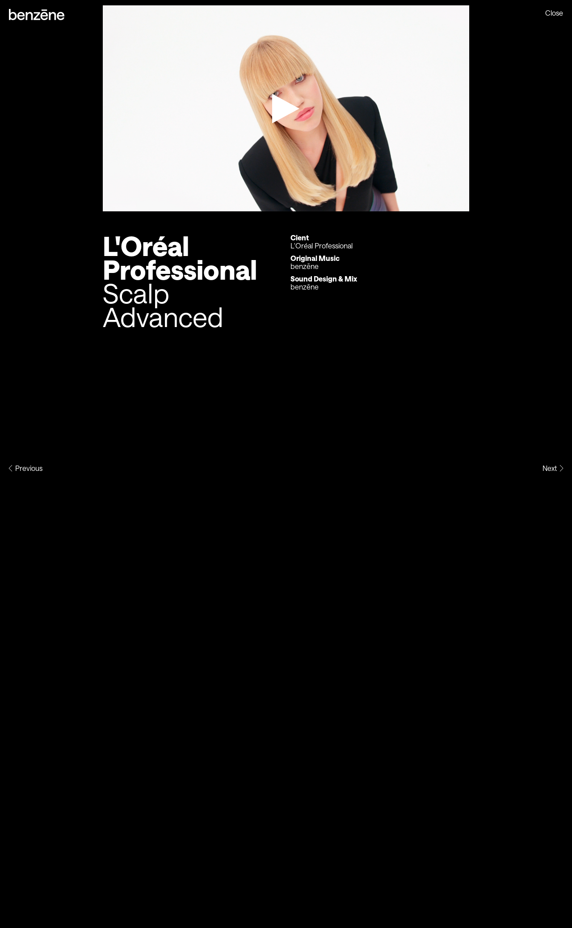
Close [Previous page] (554, 13)
